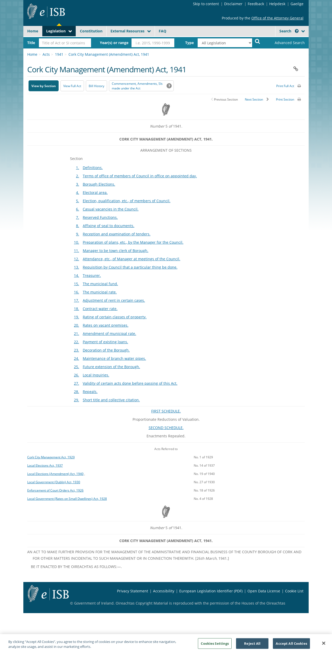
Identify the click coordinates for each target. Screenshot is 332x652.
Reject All (252, 645)
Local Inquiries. (96, 375)
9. (77, 234)
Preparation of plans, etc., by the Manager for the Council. (133, 242)
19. (76, 316)
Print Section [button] (285, 99)
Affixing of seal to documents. (108, 225)
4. (77, 192)
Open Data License (263, 590)
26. (76, 375)
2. (77, 175)
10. (76, 242)
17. (76, 300)
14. (76, 275)
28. (76, 391)
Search (289, 31)
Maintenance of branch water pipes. (114, 358)
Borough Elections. (99, 184)
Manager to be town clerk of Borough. (115, 250)
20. (76, 325)
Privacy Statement (132, 590)
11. (76, 250)
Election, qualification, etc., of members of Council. (126, 200)
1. (77, 167)
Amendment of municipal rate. (109, 333)
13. (76, 267)
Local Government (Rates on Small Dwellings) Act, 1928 (67, 498)
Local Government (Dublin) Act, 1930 (53, 482)
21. (76, 333)
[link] (285, 42)
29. (76, 399)
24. (76, 358)
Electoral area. (95, 192)
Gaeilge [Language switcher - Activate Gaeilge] (296, 3)
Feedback (256, 3)
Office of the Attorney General (277, 18)
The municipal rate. (100, 292)
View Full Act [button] (72, 86)
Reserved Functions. (100, 217)
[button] (297, 31)
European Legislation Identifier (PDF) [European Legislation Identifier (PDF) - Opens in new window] (211, 590)
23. (76, 350)
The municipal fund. (100, 283)
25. (76, 366)
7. (77, 217)
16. (76, 292)
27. (76, 383)
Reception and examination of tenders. (116, 234)
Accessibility (163, 590)
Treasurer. (92, 275)
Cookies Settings (215, 645)
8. (77, 225)
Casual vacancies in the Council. (111, 209)
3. (77, 184)
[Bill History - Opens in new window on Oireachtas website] (96, 85)
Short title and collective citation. (111, 399)
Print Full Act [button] (285, 86)
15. (76, 283)
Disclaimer (233, 3)
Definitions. (93, 167)
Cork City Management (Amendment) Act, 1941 (108, 54)
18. (76, 308)
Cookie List (294, 590)
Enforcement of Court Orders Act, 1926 (55, 490)
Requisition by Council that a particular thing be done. (130, 267)
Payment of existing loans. (105, 341)
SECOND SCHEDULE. (166, 427)
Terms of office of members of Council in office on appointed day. (140, 175)
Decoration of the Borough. (106, 350)
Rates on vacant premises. (105, 325)
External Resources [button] (127, 31)
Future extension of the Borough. (111, 366)
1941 (59, 54)
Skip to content (206, 3)
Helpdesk (277, 3)
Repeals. (90, 391)
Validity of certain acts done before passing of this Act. (130, 383)
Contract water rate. (100, 308)
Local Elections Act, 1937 (45, 465)
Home (32, 31)
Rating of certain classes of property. (115, 316)
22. (76, 341)
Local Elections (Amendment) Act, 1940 (55, 474)
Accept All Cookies (291, 645)
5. (77, 200)
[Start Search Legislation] (257, 41)
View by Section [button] (43, 86)
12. (76, 258)
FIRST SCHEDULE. (166, 411)
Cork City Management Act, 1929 (51, 457)
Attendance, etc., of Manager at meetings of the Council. (131, 258)
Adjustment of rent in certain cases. (114, 300)
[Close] (323, 645)
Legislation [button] (56, 31)
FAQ (162, 31)
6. (77, 209)
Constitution (91, 31)
